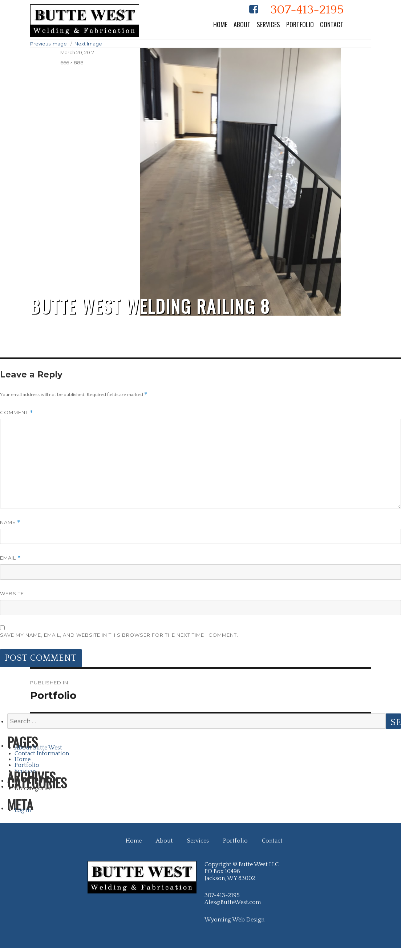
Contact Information (42, 753)
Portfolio (300, 24)
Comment (16, 412)
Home (220, 24)
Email (10, 558)
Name (10, 522)
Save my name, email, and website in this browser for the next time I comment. (119, 635)
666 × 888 (72, 62)
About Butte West (38, 747)
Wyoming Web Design (234, 919)
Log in (23, 810)
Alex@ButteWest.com (232, 902)
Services (268, 24)
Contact (332, 24)
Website (12, 593)
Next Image (88, 44)
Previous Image (48, 44)
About (242, 24)
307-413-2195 (307, 10)
